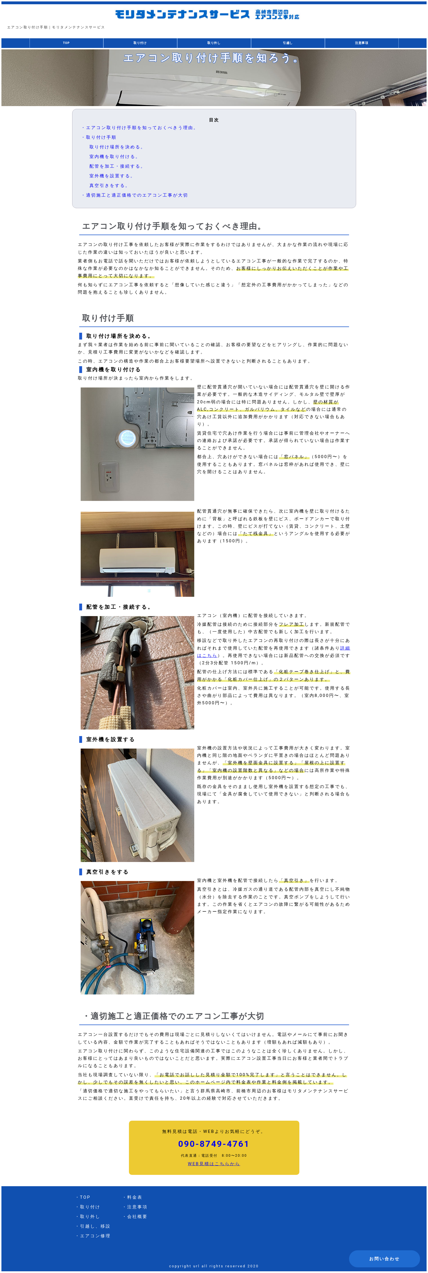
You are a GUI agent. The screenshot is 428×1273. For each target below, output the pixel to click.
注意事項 (361, 43)
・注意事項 (135, 1207)
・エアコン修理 (93, 1236)
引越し (288, 43)
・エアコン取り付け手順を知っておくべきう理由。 (140, 127)
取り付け (140, 43)
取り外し (214, 43)
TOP (66, 43)
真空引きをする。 (109, 185)
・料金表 (132, 1197)
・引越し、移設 (93, 1226)
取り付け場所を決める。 (117, 147)
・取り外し (88, 1216)
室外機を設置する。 (112, 176)
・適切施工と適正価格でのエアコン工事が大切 (134, 195)
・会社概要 (135, 1216)
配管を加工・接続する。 (117, 166)
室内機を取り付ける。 (115, 156)
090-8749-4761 (214, 1144)
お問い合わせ (384, 1258)
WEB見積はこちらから (214, 1164)
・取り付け (88, 1207)
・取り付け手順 (99, 137)
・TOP (83, 1197)
